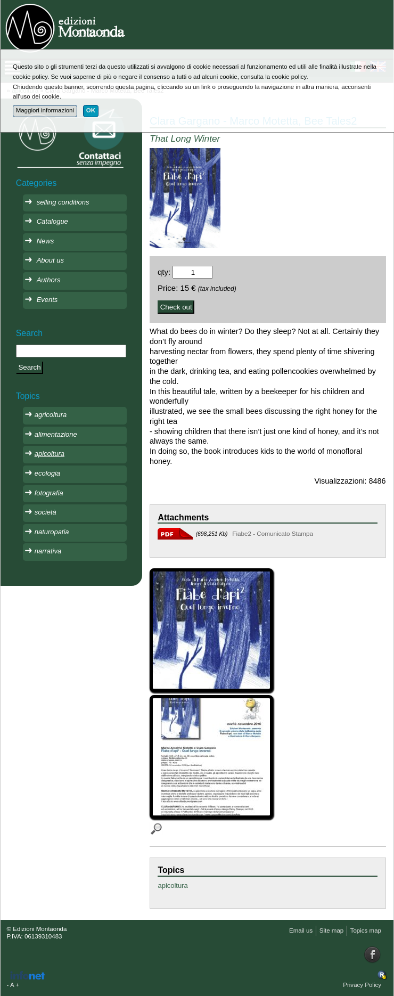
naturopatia (52, 532)
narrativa (48, 551)
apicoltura (172, 885)
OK (90, 110)
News (45, 241)
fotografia (49, 493)
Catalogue (52, 221)
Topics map (365, 930)
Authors (49, 280)
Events (47, 300)
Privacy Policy (362, 985)
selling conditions (63, 202)
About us (50, 260)
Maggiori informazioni (45, 110)
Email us (301, 930)
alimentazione (56, 434)
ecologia (47, 473)
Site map (331, 930)
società (45, 512)
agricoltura (51, 415)
